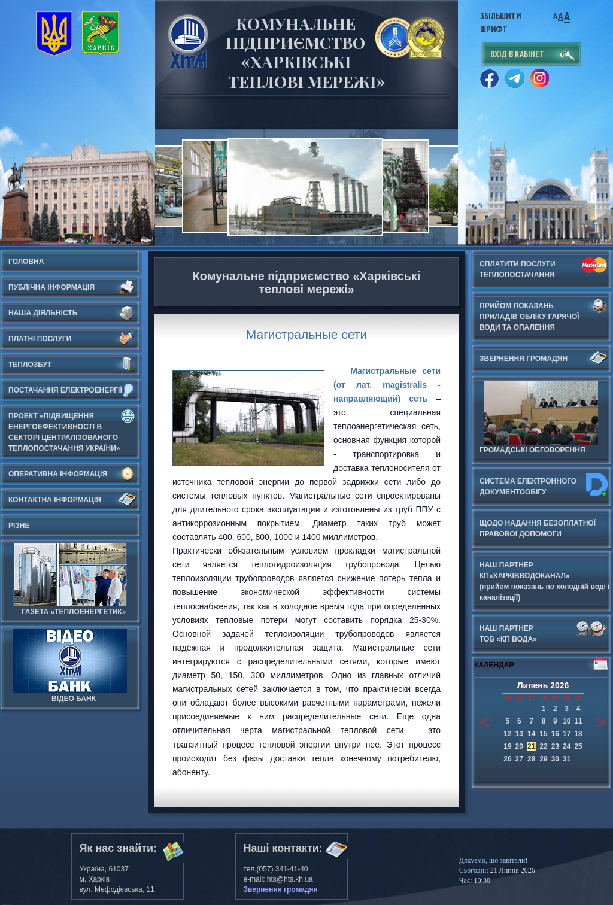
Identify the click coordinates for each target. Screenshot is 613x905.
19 (507, 746)
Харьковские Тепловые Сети (188, 41)
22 (543, 746)
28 (531, 759)
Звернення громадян (281, 889)
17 (566, 734)
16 (555, 734)
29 (543, 759)
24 (566, 746)
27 (519, 759)
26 (507, 759)
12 (507, 734)
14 (531, 734)
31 (566, 759)
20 (519, 746)
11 (578, 721)
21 (531, 746)
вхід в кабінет (517, 54)
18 (578, 734)
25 (578, 746)
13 (519, 734)
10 (566, 721)
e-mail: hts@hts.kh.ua (278, 879)
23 (555, 746)
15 (543, 734)
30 (555, 759)
